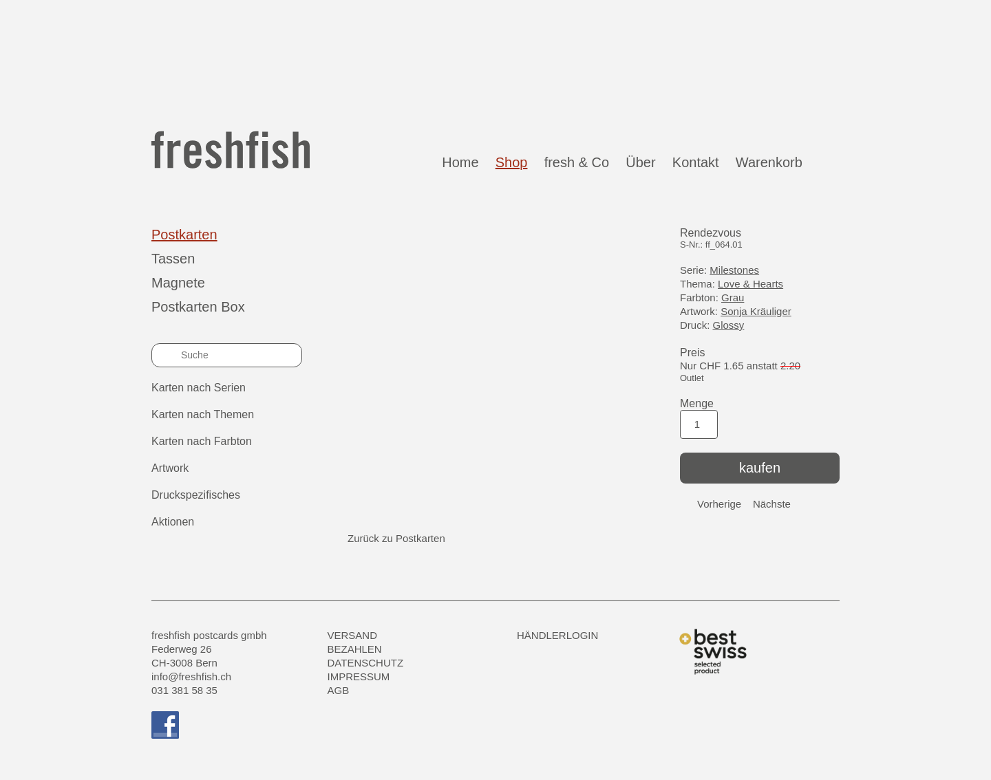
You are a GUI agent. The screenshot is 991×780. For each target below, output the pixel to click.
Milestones (734, 270)
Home (460, 162)
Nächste (772, 504)
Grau (732, 297)
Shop (512, 162)
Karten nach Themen (202, 414)
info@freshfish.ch (191, 676)
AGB (339, 690)
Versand (353, 635)
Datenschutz (366, 663)
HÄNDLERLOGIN (557, 635)
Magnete (178, 282)
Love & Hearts (750, 284)
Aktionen (172, 522)
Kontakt (695, 162)
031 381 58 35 (184, 690)
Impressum (359, 676)
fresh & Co (576, 162)
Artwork (170, 468)
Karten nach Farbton (201, 441)
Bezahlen (355, 649)
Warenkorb (784, 161)
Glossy (729, 325)
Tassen (173, 258)
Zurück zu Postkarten (396, 538)
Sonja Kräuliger (756, 311)
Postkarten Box (198, 306)
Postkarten (184, 234)
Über (640, 162)
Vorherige (719, 504)
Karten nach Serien (198, 387)
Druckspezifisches (195, 495)
